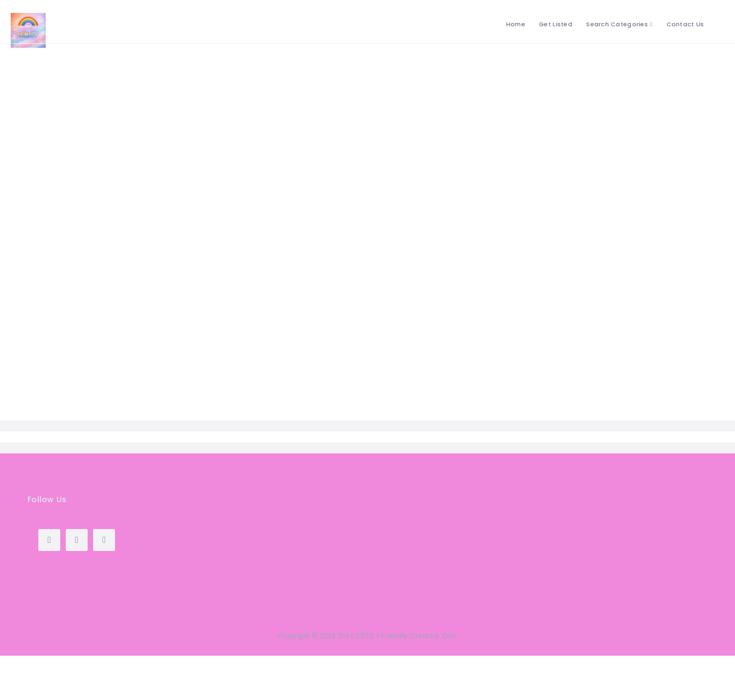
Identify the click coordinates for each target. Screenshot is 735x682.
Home (515, 24)
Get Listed (555, 24)
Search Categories (617, 24)
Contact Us (685, 24)
